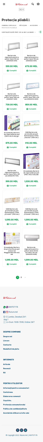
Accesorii (34, 25)
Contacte (7, 345)
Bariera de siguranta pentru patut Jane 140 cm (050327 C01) (11, 96)
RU (4, 373)
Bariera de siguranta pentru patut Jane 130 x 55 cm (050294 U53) (31, 96)
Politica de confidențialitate (15, 409)
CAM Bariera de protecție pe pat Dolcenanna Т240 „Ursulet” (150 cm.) (11, 211)
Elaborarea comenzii (11, 396)
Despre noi (7, 337)
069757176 (13, 307)
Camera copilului (9, 25)
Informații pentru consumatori (16, 388)
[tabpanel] (12, 47)
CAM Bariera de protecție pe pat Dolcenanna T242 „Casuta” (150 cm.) (31, 134)
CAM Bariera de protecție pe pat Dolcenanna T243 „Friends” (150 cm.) (31, 211)
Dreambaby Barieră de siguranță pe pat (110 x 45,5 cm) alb (31, 172)
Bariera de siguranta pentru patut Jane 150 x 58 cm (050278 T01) (12, 173)
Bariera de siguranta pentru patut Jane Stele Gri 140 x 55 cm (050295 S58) (31, 250)
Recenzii (6, 369)
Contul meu (8, 392)
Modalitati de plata (11, 349)
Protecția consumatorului (14, 405)
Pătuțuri (23, 25)
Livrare (6, 341)
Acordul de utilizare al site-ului (16, 413)
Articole (6, 364)
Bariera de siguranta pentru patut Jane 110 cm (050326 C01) (31, 58)
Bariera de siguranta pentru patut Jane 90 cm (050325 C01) (12, 58)
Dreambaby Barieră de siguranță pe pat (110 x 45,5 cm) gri (12, 134)
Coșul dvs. (7, 401)
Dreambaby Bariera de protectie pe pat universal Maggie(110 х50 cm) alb (12, 250)
